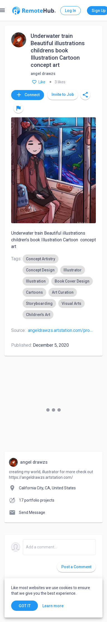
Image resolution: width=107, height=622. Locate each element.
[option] (41, 258)
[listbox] (59, 286)
